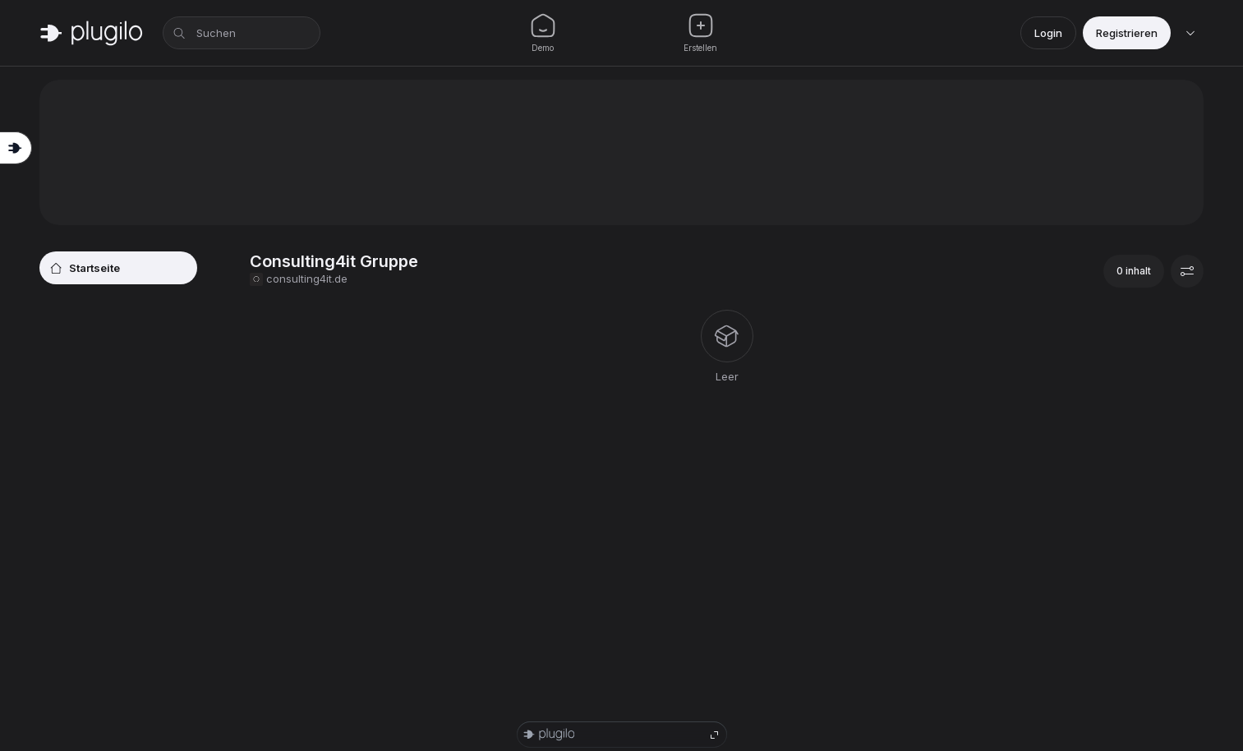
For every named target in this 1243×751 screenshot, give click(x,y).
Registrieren (1127, 32)
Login (1048, 32)
